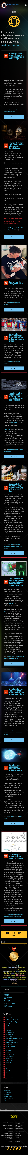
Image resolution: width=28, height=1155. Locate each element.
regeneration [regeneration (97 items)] (13, 979)
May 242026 (5, 856)
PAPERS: (16, 1138)
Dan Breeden (9, 1026)
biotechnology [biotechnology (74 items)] (22, 967)
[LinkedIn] (14, 1148)
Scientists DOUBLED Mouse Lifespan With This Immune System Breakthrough (16, 56)
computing (17, 731)
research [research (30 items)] (18, 979)
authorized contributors (13, 45)
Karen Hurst (9, 1036)
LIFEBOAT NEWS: (18, 1122)
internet (12, 546)
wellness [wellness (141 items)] (14, 983)
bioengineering (17, 544)
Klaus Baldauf (9, 1044)
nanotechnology (7, 659)
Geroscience (7, 1090)
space (16, 303)
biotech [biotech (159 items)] (16, 967)
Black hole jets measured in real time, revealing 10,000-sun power (15, 768)
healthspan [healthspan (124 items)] (7, 973)
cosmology (16, 817)
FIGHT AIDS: (6, 1133)
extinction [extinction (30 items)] (10, 971)
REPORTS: (17, 1133)
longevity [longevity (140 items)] (10, 977)
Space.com (14, 422)
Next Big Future (8, 1096)
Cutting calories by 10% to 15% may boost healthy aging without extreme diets (16, 488)
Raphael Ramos (10, 1056)
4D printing (6, 995)
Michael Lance (9, 1069)
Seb (7, 1067)
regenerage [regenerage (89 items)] (6, 979)
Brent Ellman (9, 1065)
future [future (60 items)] (13, 971)
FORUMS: (10, 1141)
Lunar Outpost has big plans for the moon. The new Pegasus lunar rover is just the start (16, 397)
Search (25, 945)
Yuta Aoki (8, 1048)
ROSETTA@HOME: (8, 1138)
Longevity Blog (7, 1092)
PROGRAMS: (17, 1136)
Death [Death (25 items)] (25, 969)
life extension (16, 546)
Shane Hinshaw (10, 1054)
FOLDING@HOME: (4, 1136)
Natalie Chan (10, 544)
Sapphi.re (25, 1146)
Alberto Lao (9, 1052)
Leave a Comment (11, 112)
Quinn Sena (9, 1024)
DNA (5, 999)
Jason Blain (9, 1071)
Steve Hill (8, 1062)
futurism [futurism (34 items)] (17, 971)
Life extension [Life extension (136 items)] (20, 975)
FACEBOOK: (4, 1122)
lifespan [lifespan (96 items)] (5, 977)
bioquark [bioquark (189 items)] (11, 967)
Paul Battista (10, 110)
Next (13, 935)
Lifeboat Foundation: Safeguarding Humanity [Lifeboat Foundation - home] (10, 5)
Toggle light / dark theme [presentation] (26, 5)
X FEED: (5, 1129)
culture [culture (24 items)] (23, 969)
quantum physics (15, 733)
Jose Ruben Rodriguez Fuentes (14, 1038)
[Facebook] (8, 1148)
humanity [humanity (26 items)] (12, 973)
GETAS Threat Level (14, 1116)
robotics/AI (16, 230)
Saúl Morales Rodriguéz (12, 1020)
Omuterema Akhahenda (12, 1042)
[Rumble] (20, 1148)
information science (8, 733)
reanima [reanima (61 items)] (24, 977)
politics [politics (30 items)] (21, 977)
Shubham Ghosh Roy (12, 657)
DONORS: (9, 1131)
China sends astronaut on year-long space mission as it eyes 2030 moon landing (16, 338)
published (11, 604)
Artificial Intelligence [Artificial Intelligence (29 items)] (22, 965)
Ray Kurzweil (10, 230)
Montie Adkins (9, 1073)
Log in (4, 45)
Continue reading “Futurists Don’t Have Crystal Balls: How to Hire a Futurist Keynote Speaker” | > (13, 221)
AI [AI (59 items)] (7, 965)
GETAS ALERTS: (18, 1125)
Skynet (5, 1005)
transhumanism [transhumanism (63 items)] (21, 981)
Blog (14, 12)
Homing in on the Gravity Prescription (16, 283)
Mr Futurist (6, 1094)
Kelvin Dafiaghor (11, 303)
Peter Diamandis (8, 997)
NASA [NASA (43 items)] (14, 977)
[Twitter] (11, 1148)
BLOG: (16, 1129)
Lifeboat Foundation (10, 1146)
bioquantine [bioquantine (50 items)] (4, 967)
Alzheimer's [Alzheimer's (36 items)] (10, 965)
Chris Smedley (9, 1077)
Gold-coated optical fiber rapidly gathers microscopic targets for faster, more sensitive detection (16, 582)
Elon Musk (6, 1002)
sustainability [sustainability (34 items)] (8, 981)
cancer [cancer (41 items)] (15, 969)
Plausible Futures (8, 1098)
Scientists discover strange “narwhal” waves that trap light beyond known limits (16, 692)
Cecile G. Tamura (11, 914)
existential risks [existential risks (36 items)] (6, 971)
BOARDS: (16, 1131)
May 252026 (5, 56)
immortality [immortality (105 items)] (21, 973)
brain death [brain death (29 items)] (12, 969)
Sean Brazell (9, 1060)
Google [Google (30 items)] (20, 971)
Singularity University (9, 1003)
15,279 (20, 933)
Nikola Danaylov (11, 228)
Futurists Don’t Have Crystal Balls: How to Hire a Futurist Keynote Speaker (16, 146)
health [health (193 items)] (23, 971)
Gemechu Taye (10, 1032)
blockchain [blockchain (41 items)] (8, 969)
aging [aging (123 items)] (4, 965)
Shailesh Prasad (10, 1028)
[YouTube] (17, 1148)
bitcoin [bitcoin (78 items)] (4, 969)
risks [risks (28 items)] (21, 979)
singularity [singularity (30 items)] (23, 979)
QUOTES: (16, 1141)
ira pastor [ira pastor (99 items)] (13, 975)
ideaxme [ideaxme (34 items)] (15, 973)
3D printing (6, 994)
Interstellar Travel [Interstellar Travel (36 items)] (7, 975)
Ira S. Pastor (9, 1075)
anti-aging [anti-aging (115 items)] (15, 965)
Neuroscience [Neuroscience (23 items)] (17, 977)
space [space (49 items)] (5, 981)
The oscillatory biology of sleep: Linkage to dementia (16, 856)
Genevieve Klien (11, 731)
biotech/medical (17, 110)
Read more (14, 117)
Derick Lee (8, 1050)
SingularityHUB (7, 1100)
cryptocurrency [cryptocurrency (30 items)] (19, 969)
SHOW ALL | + (6, 1079)
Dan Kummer (9, 1040)
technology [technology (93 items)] (14, 981)
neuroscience (10, 916)
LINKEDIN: (5, 1125)
